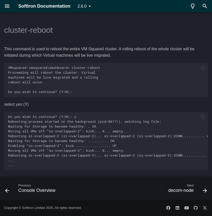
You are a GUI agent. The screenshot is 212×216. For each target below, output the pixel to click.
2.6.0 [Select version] (82, 6)
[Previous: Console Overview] (31, 189)
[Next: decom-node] (186, 189)
